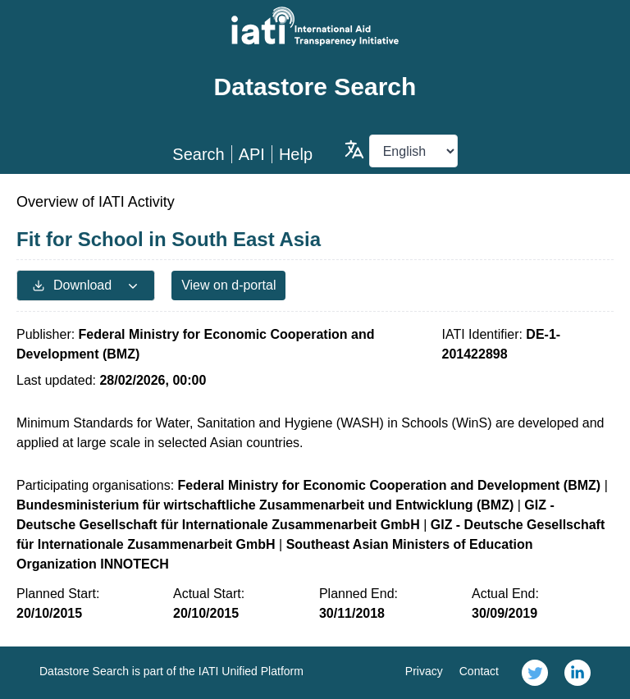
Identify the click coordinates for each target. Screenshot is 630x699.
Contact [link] (479, 671)
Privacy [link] (424, 671)
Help (296, 154)
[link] (535, 673)
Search (198, 154)
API (252, 154)
